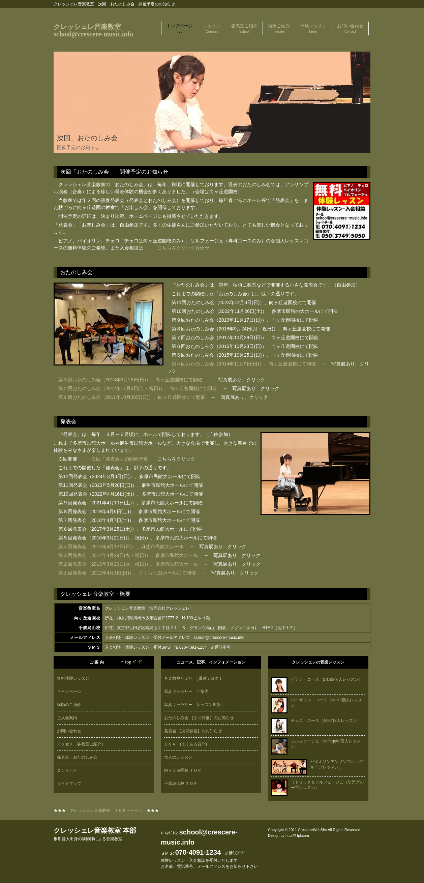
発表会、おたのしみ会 (77, 757)
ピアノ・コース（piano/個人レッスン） (317, 679)
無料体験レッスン (73, 678)
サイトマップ (69, 783)
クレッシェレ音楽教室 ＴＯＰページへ (106, 810)
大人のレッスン (178, 757)
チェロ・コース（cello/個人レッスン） (316, 720)
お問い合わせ (350, 28)
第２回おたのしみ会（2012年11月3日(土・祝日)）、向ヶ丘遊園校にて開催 (137, 388)
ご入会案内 (67, 717)
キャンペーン (69, 691)
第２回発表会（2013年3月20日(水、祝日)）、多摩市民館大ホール (128, 564)
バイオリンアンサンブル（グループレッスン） (317, 764)
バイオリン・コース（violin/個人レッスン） (316, 702)
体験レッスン (313, 28)
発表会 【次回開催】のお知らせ (193, 731)
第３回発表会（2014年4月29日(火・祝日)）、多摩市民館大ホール (128, 555)
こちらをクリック (176, 248)
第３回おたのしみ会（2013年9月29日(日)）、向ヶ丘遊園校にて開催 (130, 379)
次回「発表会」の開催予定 (119, 459)
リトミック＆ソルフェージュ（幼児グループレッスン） (317, 784)
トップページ (179, 28)
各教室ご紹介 (244, 28)
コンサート (67, 770)
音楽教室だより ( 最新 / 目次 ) (192, 678)
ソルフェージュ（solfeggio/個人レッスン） (316, 743)
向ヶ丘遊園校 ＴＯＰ (183, 770)
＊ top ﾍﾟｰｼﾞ (131, 662)
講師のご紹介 (69, 704)
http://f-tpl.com (297, 835)
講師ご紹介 (279, 28)
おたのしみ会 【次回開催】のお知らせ (199, 717)
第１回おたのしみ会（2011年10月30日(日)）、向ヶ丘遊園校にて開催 (131, 397)
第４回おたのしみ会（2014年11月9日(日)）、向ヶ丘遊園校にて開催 (244, 363)
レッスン (212, 28)
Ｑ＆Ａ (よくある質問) (185, 744)
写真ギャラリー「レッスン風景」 (194, 704)
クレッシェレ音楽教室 (93, 30)
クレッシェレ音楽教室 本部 (95, 834)
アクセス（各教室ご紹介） (81, 744)
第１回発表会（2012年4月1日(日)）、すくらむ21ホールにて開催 (127, 573)
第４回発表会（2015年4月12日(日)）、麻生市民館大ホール (121, 546)
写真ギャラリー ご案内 (186, 691)
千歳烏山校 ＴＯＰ (181, 783)
